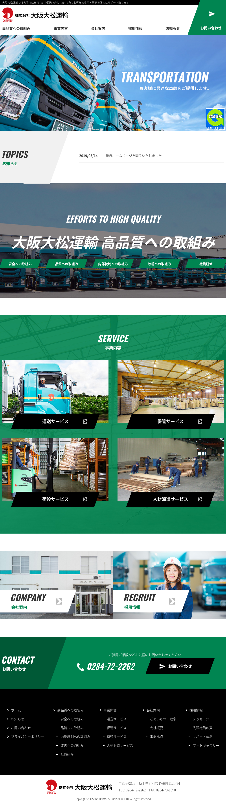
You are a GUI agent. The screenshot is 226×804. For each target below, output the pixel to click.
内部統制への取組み (75, 736)
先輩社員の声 (203, 727)
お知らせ (173, 28)
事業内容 (61, 28)
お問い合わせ (180, 666)
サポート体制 (203, 736)
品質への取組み (72, 727)
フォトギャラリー (206, 745)
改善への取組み (72, 745)
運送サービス (117, 719)
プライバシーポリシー (27, 736)
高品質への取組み (16, 28)
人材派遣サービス (120, 745)
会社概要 (156, 727)
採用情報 (135, 28)
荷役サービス (117, 736)
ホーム (16, 710)
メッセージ (201, 719)
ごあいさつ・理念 (163, 719)
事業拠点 (156, 736)
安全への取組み (72, 719)
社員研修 (67, 754)
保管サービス (117, 727)
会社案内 (98, 28)
